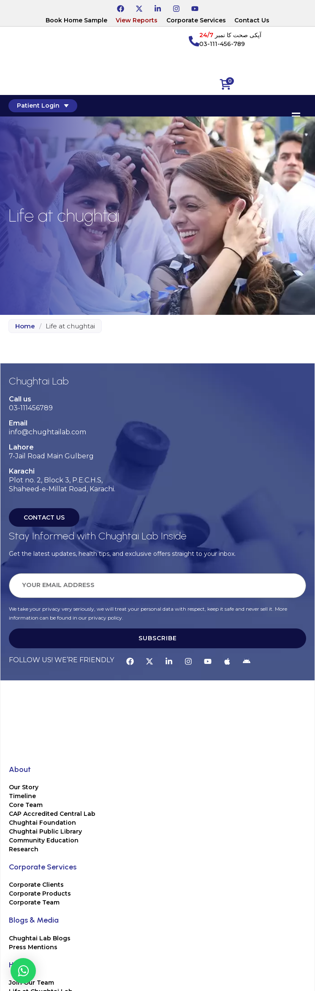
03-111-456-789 (222, 44)
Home (25, 326)
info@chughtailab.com (47, 432)
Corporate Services (196, 20)
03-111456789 (31, 408)
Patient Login (43, 105)
